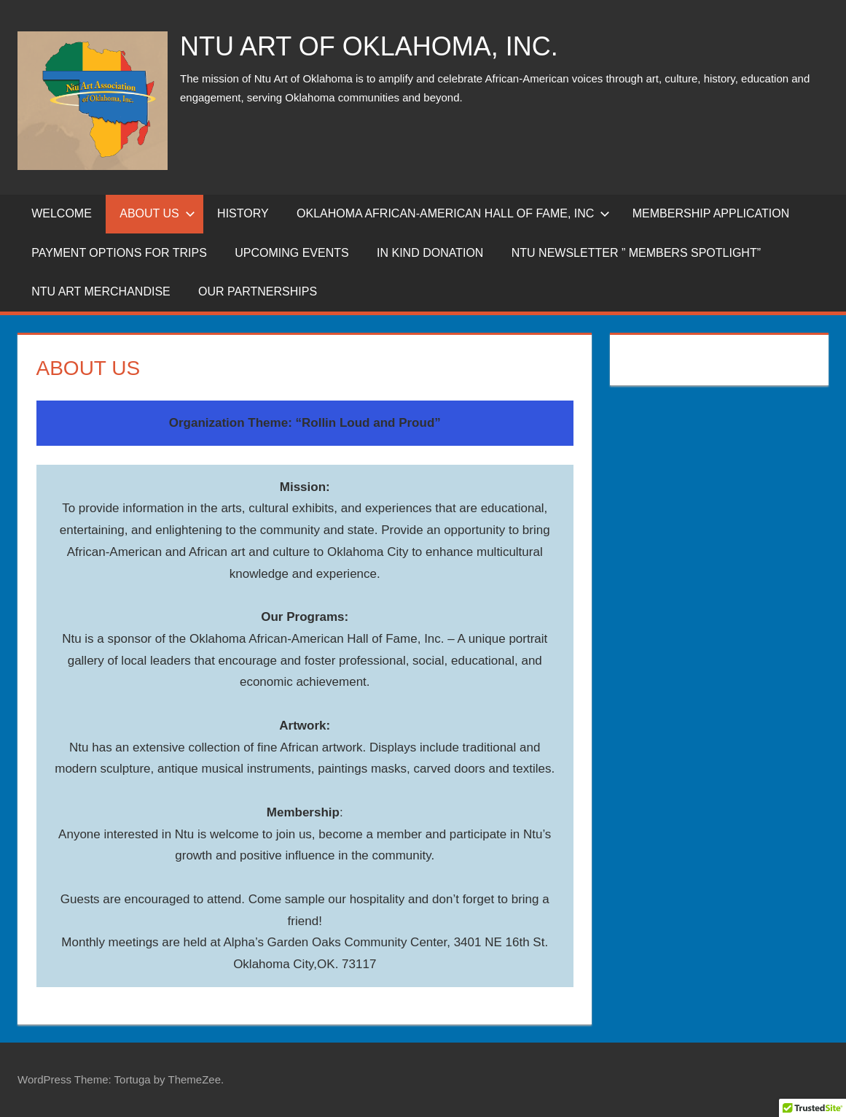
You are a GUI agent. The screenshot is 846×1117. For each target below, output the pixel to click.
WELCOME (61, 213)
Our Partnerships (257, 291)
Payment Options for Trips (119, 253)
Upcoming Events (291, 253)
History (243, 213)
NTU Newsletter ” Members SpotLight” (636, 253)
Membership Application (710, 213)
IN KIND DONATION (430, 253)
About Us (157, 213)
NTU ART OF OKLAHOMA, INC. (369, 46)
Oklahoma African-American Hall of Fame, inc (453, 213)
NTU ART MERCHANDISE (101, 291)
